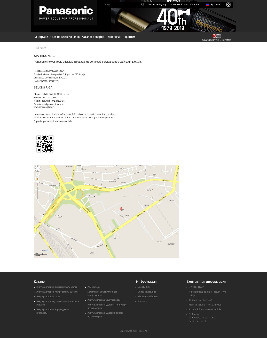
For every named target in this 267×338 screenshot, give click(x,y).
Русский (213, 4)
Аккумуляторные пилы (48, 296)
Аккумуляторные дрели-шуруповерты (56, 287)
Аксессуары (94, 287)
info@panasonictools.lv (209, 309)
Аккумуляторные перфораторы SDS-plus (57, 292)
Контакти (195, 4)
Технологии (113, 37)
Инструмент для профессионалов (57, 37)
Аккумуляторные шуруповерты (104, 300)
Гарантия (129, 37)
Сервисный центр (157, 4)
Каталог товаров (93, 37)
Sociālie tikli (144, 287)
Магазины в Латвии (178, 4)
